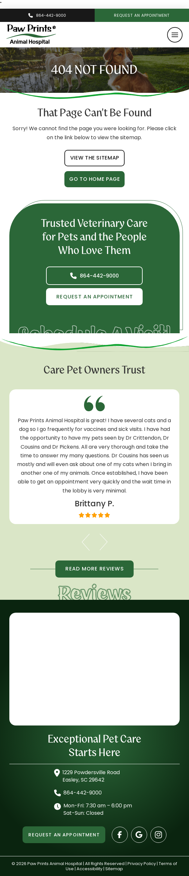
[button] (175, 35)
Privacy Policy (142, 863)
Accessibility (89, 868)
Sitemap (114, 868)
